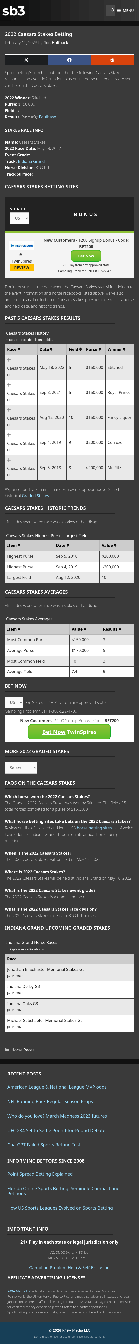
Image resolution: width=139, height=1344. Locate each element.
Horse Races (23, 1050)
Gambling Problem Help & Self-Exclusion (69, 1267)
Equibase (47, 117)
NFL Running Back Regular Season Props (50, 1101)
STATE (18, 209)
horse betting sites (94, 828)
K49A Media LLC (19, 1291)
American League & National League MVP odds (57, 1087)
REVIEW (22, 267)
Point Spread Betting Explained (40, 1174)
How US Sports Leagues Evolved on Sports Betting (60, 1208)
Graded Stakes (35, 495)
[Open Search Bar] (110, 10)
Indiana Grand (31, 161)
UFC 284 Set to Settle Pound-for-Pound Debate (57, 1130)
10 (71, 417)
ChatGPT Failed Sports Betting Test (44, 1145)
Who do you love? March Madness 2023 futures (57, 1116)
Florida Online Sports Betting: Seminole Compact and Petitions (64, 1190)
